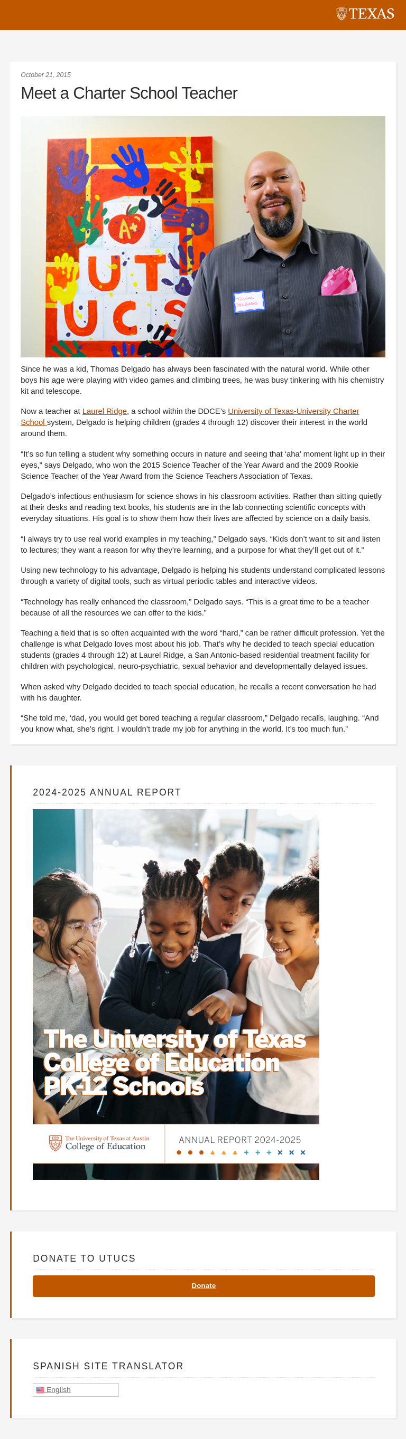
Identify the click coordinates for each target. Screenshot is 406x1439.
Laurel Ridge (104, 411)
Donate (203, 1286)
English (53, 1390)
